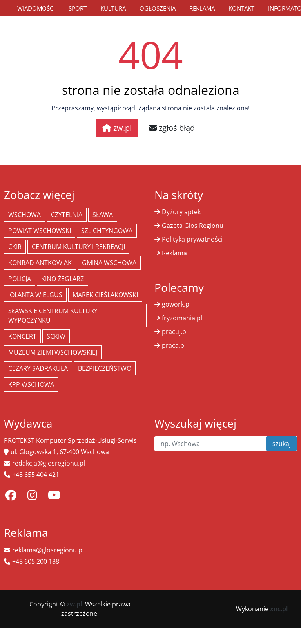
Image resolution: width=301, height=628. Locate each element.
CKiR (15, 246)
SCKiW (56, 336)
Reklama (202, 8)
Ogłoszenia (158, 8)
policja (19, 278)
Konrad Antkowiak (40, 262)
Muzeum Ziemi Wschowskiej (52, 352)
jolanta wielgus (35, 295)
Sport (78, 8)
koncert (22, 336)
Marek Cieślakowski (105, 295)
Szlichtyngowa (106, 230)
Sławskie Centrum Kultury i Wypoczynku (54, 316)
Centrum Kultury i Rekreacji (78, 246)
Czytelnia (66, 214)
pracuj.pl (175, 331)
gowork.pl (176, 304)
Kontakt (241, 8)
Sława (102, 214)
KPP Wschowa (31, 384)
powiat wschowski (39, 230)
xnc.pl (279, 609)
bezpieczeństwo (104, 368)
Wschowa (24, 214)
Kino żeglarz (62, 278)
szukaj (281, 443)
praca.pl (174, 345)
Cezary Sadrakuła (38, 368)
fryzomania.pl (182, 318)
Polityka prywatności (192, 239)
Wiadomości (36, 8)
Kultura (113, 8)
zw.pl (117, 128)
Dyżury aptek (181, 212)
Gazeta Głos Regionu (192, 225)
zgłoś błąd (172, 128)
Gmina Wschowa (109, 262)
